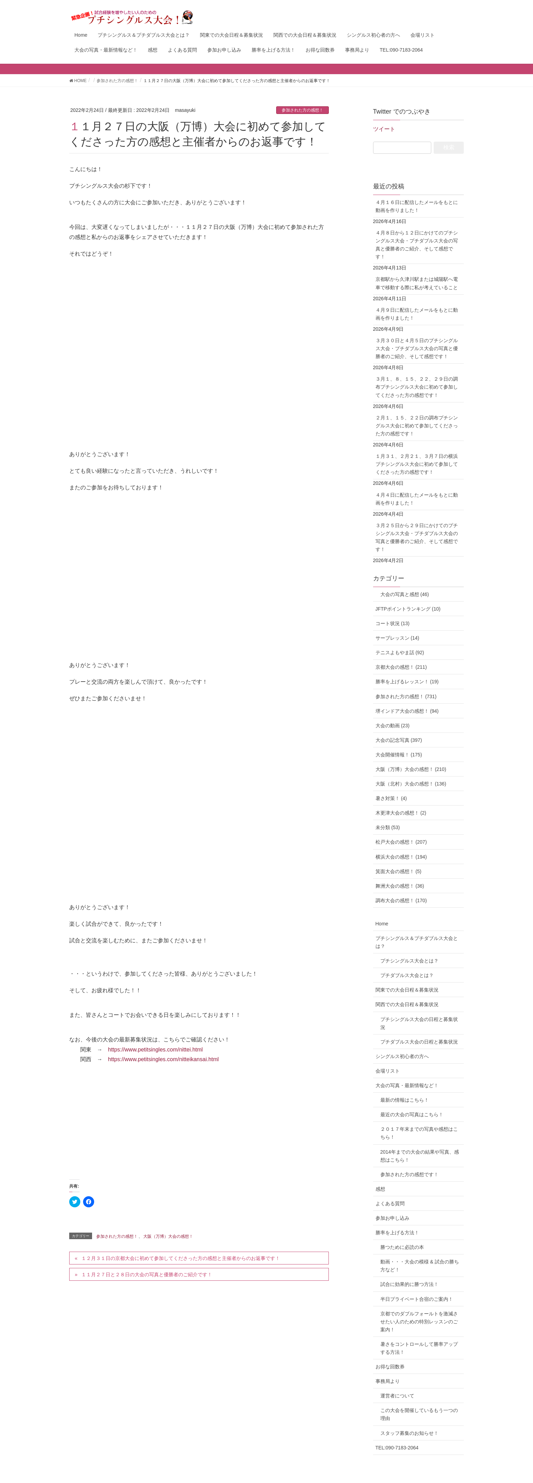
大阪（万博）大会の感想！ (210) (411, 769)
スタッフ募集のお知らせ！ (409, 1433)
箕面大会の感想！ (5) (399, 871)
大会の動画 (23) (393, 725)
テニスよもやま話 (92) (400, 652)
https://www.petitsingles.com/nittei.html (155, 1050)
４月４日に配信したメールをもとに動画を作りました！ (417, 499)
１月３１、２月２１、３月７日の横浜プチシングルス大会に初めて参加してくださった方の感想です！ (417, 464)
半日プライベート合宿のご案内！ (416, 1299)
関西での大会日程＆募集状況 (407, 1004)
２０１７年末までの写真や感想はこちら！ (419, 1133)
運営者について (397, 1395)
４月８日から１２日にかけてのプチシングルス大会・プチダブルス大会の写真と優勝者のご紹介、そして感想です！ (417, 244)
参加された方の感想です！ (409, 1174)
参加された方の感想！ (302, 110)
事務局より (388, 1381)
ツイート (384, 129)
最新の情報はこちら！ (404, 1100)
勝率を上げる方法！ (397, 1232)
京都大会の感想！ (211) (401, 667)
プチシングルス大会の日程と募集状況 (419, 1023)
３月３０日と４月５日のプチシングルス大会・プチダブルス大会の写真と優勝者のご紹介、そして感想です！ (417, 348)
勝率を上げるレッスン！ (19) (407, 681)
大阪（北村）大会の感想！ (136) (411, 784)
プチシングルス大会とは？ (409, 960)
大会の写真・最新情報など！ (407, 1085)
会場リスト (388, 1071)
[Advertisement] (199, 1119)
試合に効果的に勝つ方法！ (409, 1284)
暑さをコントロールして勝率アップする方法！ (419, 1348)
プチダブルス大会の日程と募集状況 (419, 1042)
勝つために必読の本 (402, 1247)
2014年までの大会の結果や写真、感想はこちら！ (419, 1156)
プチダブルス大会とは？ (407, 975)
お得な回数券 (390, 1366)
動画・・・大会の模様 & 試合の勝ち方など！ (419, 1265)
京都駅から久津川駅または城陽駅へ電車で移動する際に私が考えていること (417, 283)
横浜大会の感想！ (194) (401, 857)
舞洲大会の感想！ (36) (400, 886)
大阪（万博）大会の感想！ (168, 1236)
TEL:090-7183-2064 (397, 1447)
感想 (380, 1189)
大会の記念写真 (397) (399, 740)
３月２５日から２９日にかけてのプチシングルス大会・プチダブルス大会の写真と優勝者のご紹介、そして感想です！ (417, 537)
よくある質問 (390, 1203)
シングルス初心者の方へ (402, 1056)
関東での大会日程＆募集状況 (407, 990)
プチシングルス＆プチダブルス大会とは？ (417, 942)
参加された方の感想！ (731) (406, 696)
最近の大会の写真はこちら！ (411, 1114)
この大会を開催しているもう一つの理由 (419, 1414)
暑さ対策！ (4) (391, 798)
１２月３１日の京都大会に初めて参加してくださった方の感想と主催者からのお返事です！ (180, 1258)
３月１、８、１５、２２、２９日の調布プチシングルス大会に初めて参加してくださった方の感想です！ (417, 387)
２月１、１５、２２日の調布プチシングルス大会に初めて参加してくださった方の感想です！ (417, 425)
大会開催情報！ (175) (399, 754)
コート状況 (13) (393, 623)
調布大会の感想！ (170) (401, 900)
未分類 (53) (388, 827)
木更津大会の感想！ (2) (401, 813)
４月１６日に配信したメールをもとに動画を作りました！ (417, 206)
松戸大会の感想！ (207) (401, 842)
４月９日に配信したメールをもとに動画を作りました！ (417, 314)
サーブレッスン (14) (397, 638)
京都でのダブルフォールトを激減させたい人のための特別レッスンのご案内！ (419, 1321)
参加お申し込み (392, 1218)
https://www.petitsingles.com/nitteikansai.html (163, 1059)
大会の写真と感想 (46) (402, 594)
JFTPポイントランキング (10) (408, 609)
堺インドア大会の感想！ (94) (407, 711)
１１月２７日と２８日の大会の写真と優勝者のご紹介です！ (146, 1274)
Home (382, 923)
